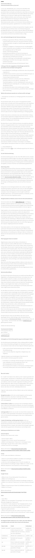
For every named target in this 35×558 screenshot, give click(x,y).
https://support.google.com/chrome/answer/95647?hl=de (13, 492)
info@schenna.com (27, 320)
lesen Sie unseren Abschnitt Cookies (13, 176)
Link (12, 148)
